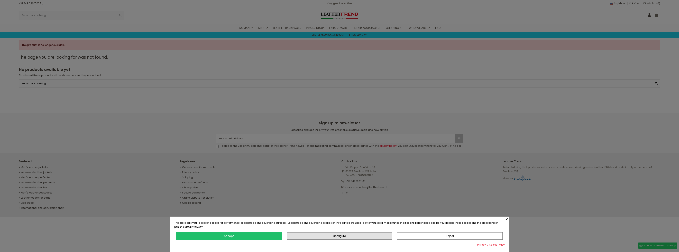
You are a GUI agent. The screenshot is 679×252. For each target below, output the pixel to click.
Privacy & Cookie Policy (491, 244)
